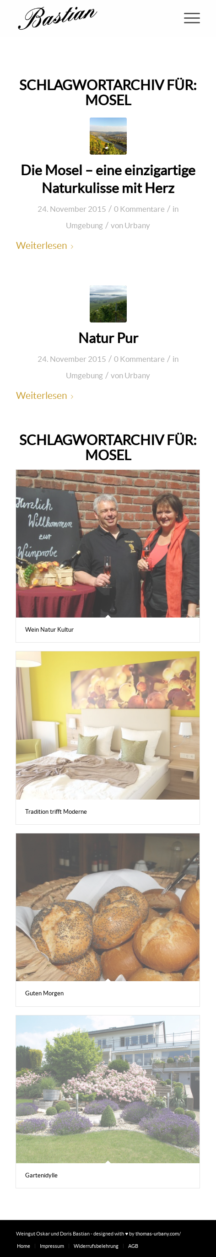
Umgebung (84, 225)
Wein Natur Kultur (49, 629)
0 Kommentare (139, 209)
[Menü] (187, 18)
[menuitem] (187, 18)
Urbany (137, 225)
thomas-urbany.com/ (158, 1233)
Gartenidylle (41, 1175)
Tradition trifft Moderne (56, 811)
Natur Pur (108, 338)
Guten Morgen (44, 993)
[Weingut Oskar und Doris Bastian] (89, 18)
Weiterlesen (46, 245)
